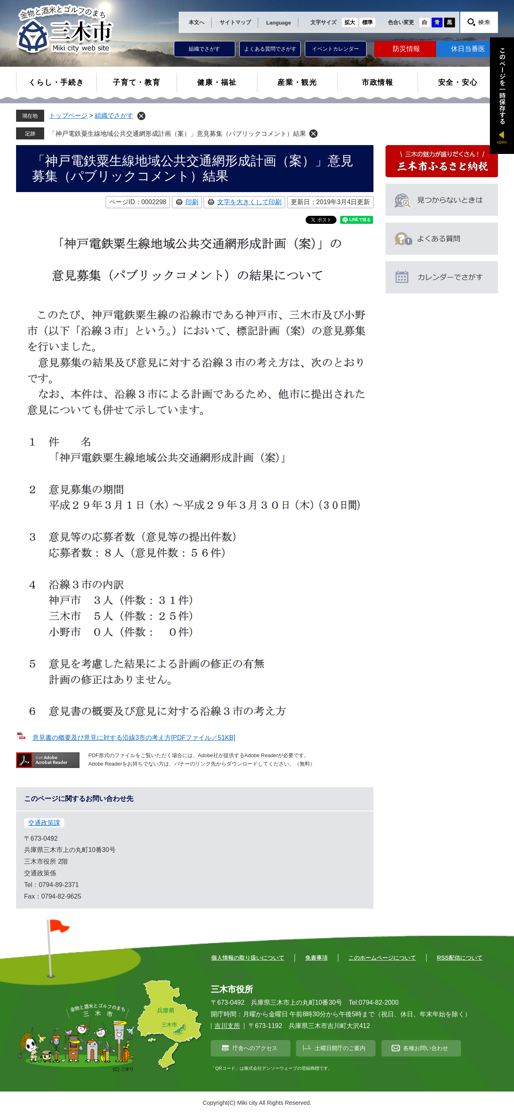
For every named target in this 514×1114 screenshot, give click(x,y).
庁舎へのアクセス (255, 1048)
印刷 (192, 202)
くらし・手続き (56, 82)
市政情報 (378, 82)
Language (278, 23)
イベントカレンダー (335, 49)
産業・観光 (297, 82)
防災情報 (406, 49)
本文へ (196, 22)
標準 (367, 22)
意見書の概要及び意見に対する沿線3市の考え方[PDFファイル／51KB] (134, 737)
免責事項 (316, 957)
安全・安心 (458, 82)
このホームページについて (382, 957)
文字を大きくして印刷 (249, 202)
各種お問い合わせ (425, 1048)
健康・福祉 (217, 82)
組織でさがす (204, 49)
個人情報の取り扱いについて (247, 957)
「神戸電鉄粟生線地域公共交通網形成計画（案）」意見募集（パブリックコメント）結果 (177, 133)
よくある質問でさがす (270, 49)
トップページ (68, 115)
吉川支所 (227, 1025)
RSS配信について (460, 957)
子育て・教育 (137, 82)
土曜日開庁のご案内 (340, 1048)
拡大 (350, 22)
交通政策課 (44, 822)
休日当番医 (468, 49)
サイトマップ (235, 22)
